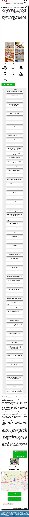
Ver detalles (14, 499)
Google (24, 512)
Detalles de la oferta (14, 493)
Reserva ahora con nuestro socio (19, 452)
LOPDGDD (12, 515)
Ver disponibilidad (8, 84)
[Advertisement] (14, 31)
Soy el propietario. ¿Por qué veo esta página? (8, 504)
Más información (20, 456)
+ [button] (3, 473)
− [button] (3, 475)
